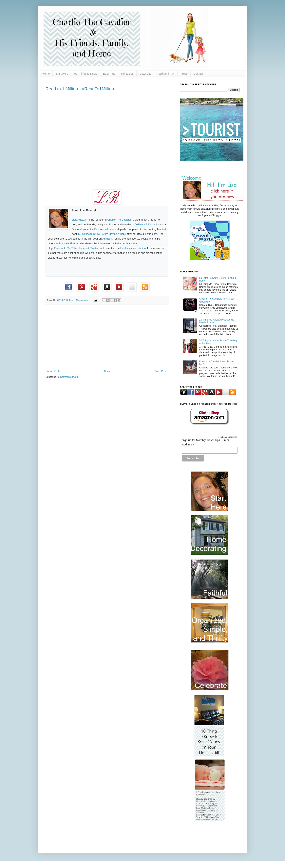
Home (46, 73)
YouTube (72, 248)
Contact (198, 73)
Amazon (107, 238)
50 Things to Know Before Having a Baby (102, 233)
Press (184, 73)
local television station (133, 248)
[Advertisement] (107, 337)
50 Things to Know (85, 73)
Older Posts (161, 371)
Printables (127, 73)
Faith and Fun (165, 73)
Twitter (94, 248)
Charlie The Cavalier (119, 219)
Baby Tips (109, 73)
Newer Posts (53, 371)
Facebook (60, 248)
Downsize (146, 73)
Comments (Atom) (69, 377)
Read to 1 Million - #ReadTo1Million (80, 88)
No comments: (83, 300)
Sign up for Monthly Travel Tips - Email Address (205, 442)
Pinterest (84, 248)
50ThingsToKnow (145, 224)
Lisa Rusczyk (79, 219)
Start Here (62, 73)
